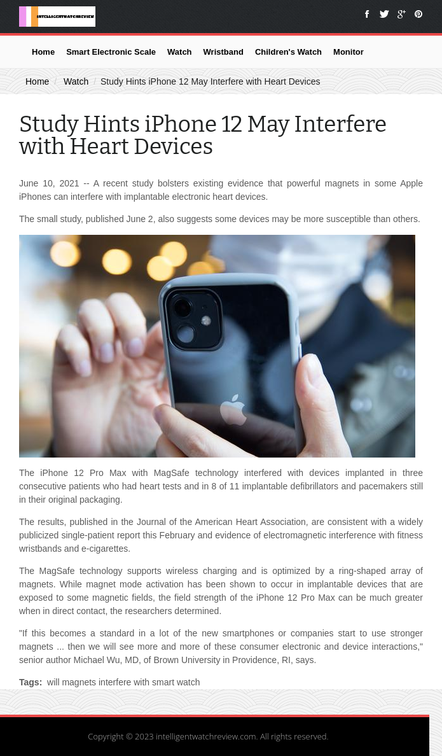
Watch (179, 52)
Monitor (348, 52)
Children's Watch (288, 52)
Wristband (224, 52)
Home (43, 52)
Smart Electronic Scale (111, 52)
